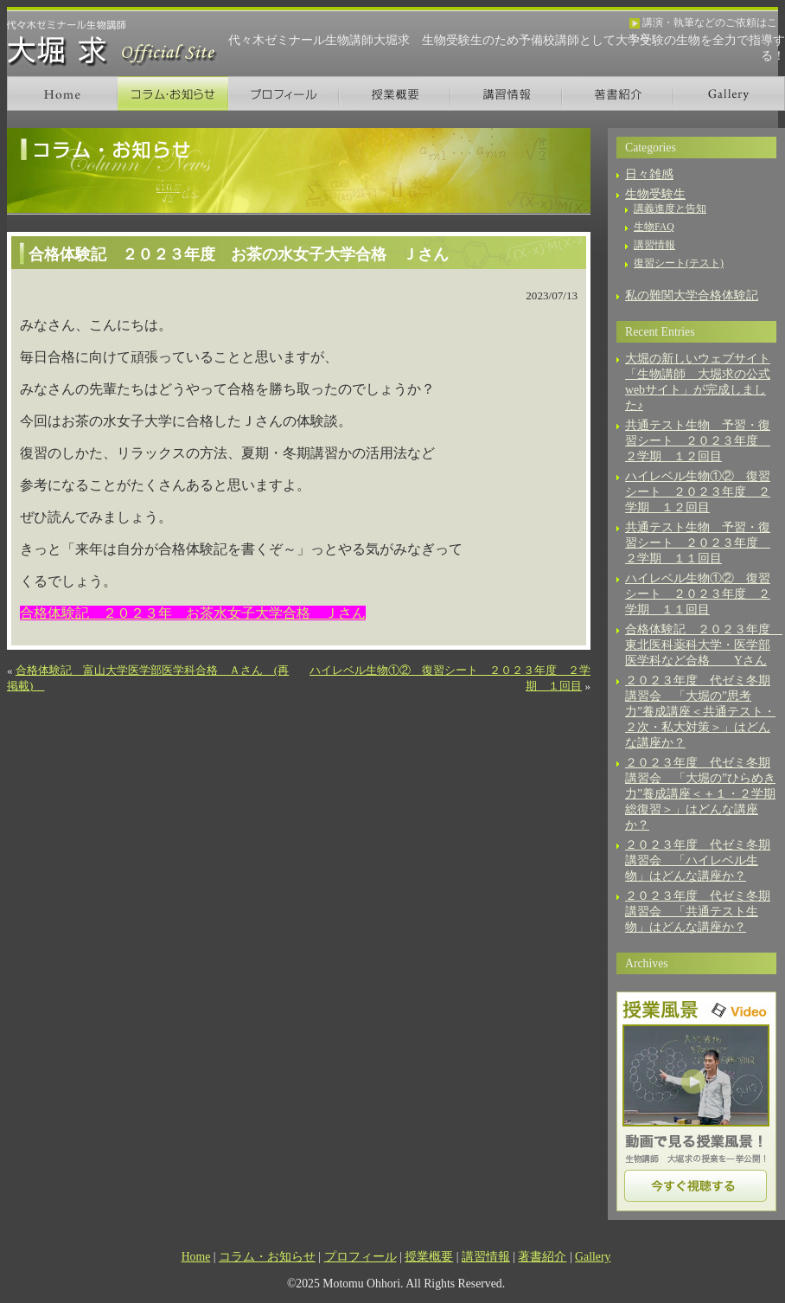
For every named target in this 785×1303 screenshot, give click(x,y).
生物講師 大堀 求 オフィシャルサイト (113, 43)
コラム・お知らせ (173, 93)
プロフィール (283, 93)
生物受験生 (655, 194)
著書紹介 (617, 93)
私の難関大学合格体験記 (691, 295)
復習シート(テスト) (679, 263)
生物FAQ (654, 227)
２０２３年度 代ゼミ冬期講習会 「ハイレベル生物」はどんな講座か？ (697, 860)
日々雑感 (649, 174)
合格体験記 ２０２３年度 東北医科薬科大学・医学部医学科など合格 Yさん (703, 645)
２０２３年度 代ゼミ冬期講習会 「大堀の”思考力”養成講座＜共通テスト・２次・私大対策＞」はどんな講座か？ (700, 711)
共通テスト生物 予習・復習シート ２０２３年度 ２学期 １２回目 (697, 441)
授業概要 (394, 93)
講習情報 (506, 93)
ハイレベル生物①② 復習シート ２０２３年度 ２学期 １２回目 (697, 492)
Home (62, 93)
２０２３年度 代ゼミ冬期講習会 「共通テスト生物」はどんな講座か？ (697, 911)
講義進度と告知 (670, 208)
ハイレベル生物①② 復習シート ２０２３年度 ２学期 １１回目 (697, 594)
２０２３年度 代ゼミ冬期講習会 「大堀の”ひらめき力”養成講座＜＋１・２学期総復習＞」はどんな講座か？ (700, 793)
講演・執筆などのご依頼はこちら (703, 23)
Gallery (729, 93)
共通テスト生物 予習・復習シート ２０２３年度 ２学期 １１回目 (697, 543)
